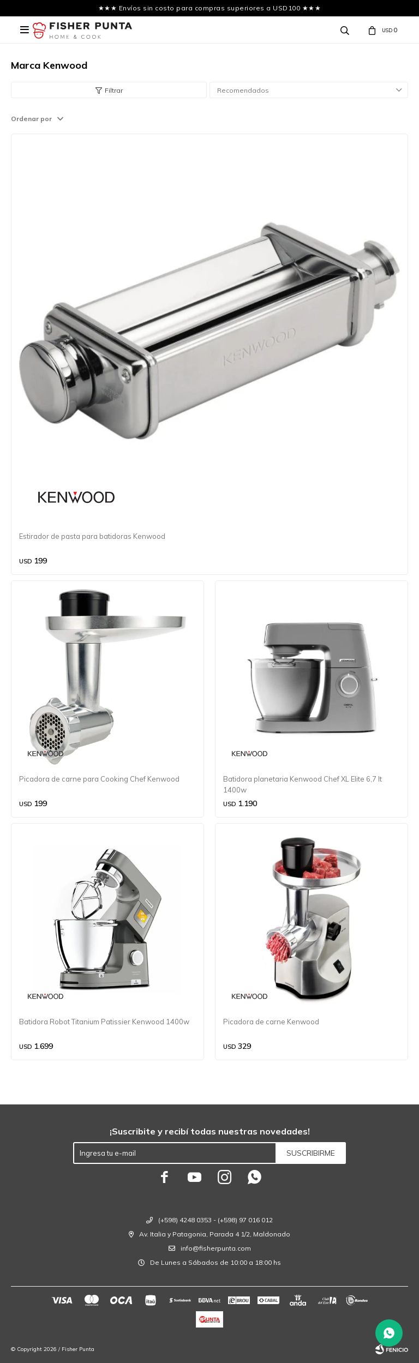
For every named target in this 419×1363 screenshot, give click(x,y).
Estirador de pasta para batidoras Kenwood (92, 536)
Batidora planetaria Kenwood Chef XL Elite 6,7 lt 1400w (302, 784)
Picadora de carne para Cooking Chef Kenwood (99, 778)
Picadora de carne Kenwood (271, 1021)
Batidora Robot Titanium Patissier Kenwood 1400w (104, 1021)
